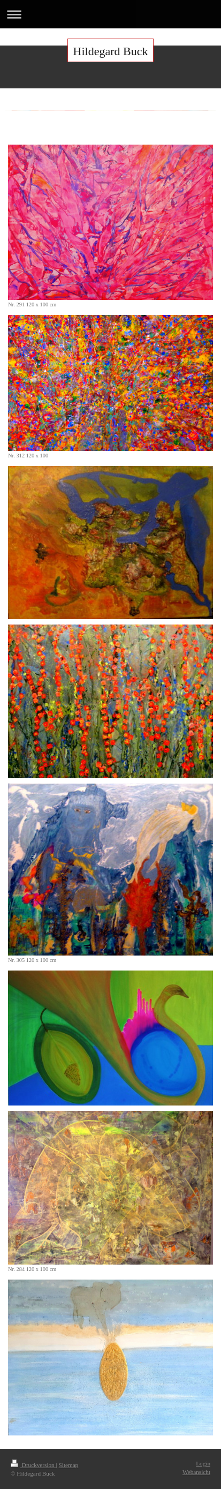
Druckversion (33, 1465)
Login (203, 1463)
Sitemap (69, 1465)
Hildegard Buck (110, 51)
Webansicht (196, 1472)
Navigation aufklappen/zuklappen (110, 14)
